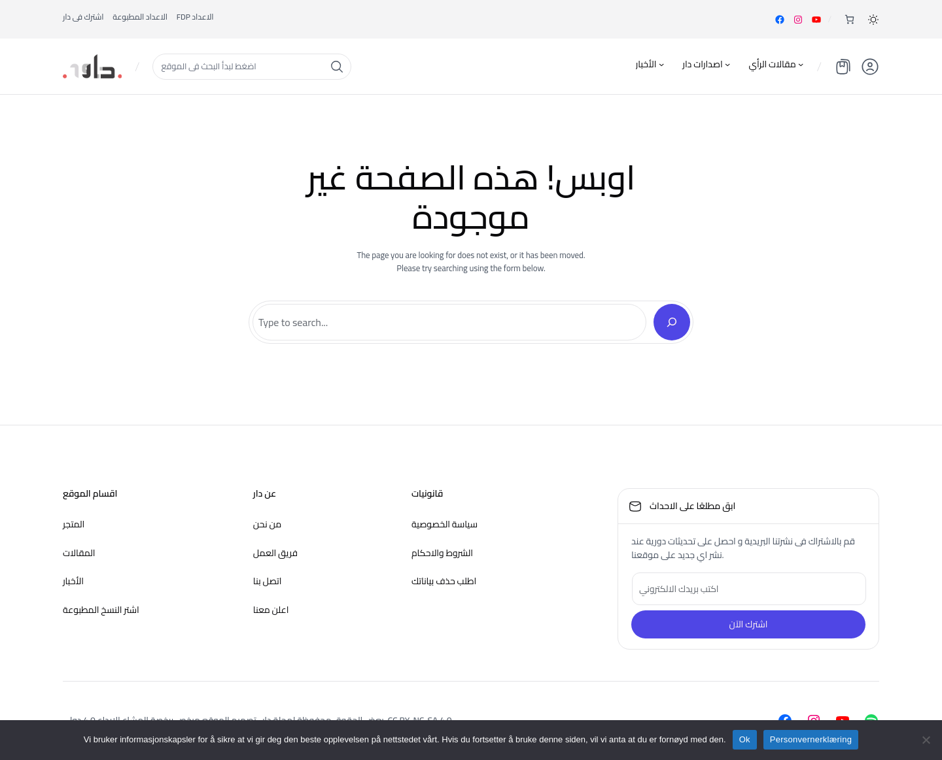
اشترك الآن (748, 624)
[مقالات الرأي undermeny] (800, 64)
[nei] (925, 739)
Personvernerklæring (811, 739)
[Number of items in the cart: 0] (849, 19)
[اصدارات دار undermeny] (727, 64)
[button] (873, 19)
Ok (744, 739)
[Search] (672, 322)
